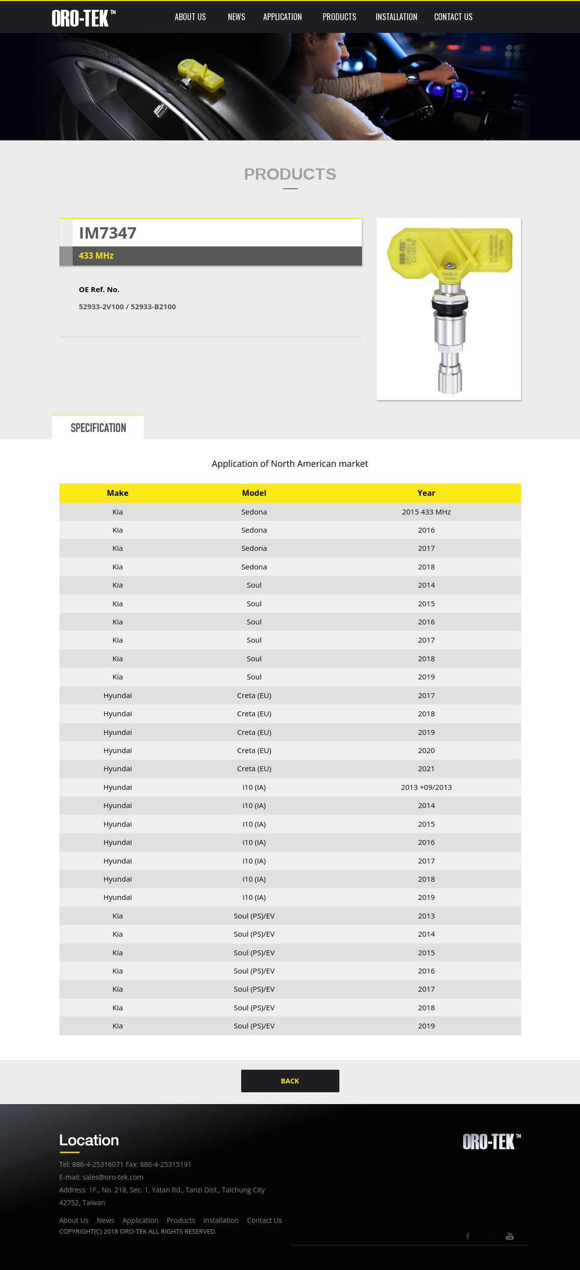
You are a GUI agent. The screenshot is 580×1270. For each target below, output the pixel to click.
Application (141, 1220)
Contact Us (264, 1220)
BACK (290, 1080)
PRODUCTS (339, 17)
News (105, 1220)
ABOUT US (190, 17)
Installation (221, 1220)
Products (180, 1220)
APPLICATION (282, 17)
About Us (74, 1220)
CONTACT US (453, 17)
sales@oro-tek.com (113, 1177)
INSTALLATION (396, 17)
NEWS (236, 17)
